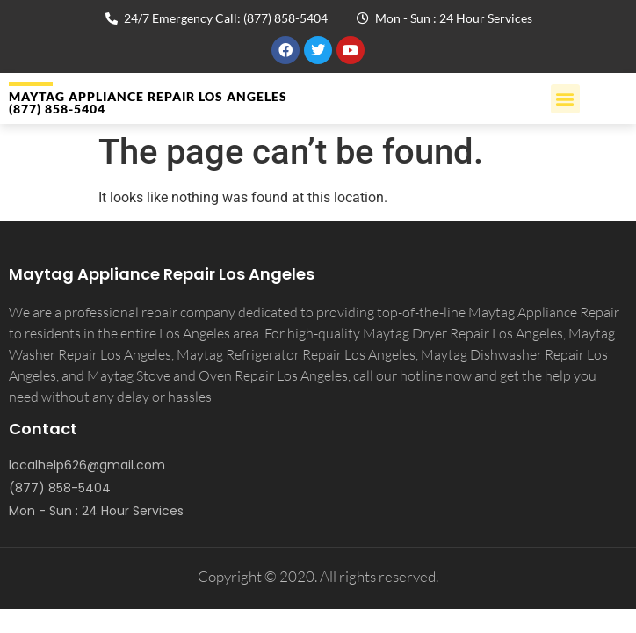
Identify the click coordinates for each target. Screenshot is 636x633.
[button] (565, 98)
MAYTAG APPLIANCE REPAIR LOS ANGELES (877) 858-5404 (148, 102)
